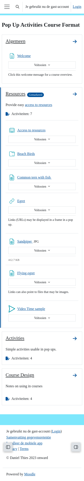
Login (77, 7)
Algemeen (15, 41)
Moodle (29, 474)
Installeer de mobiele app (24, 443)
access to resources (38, 105)
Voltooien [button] (40, 65)
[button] (17, 6)
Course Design (20, 375)
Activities (15, 338)
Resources (15, 93)
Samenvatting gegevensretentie (28, 437)
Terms (24, 449)
